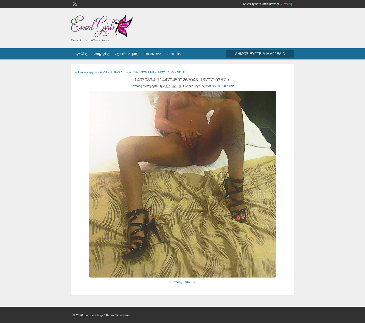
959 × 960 (219, 86)
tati (138, 86)
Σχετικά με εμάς (126, 54)
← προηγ (176, 282)
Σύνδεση (286, 4)
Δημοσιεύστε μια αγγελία (260, 54)
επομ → (190, 282)
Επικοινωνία (152, 54)
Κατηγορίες (101, 54)
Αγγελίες (80, 54)
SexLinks (174, 54)
